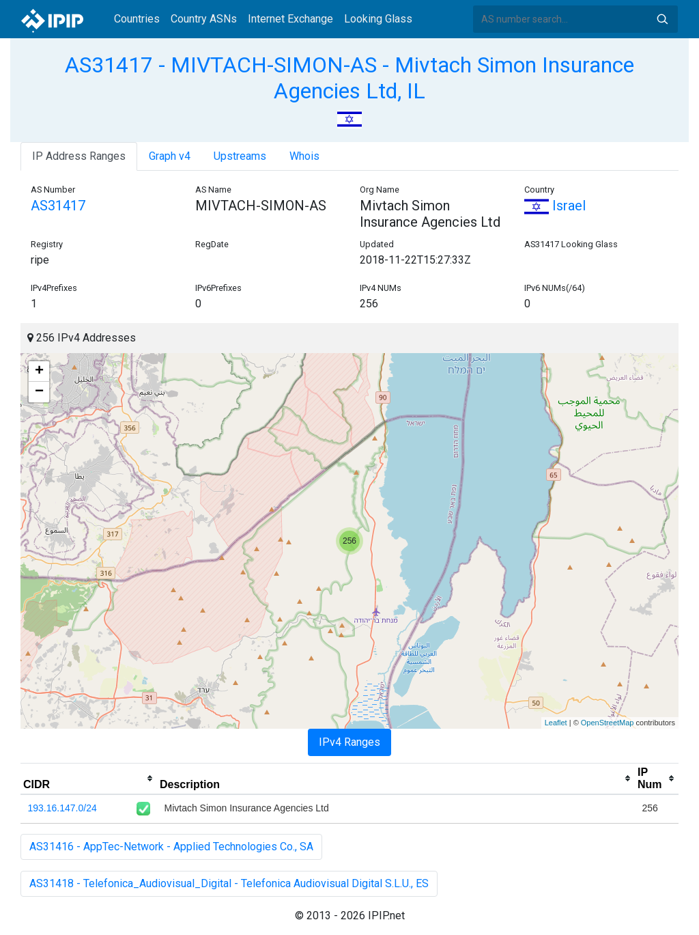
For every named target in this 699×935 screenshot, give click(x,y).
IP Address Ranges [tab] (79, 156)
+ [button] (39, 371)
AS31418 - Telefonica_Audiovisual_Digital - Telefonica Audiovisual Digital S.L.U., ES (229, 883)
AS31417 (58, 205)
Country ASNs (204, 18)
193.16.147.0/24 (62, 808)
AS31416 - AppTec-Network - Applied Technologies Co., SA (171, 846)
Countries (137, 18)
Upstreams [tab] (240, 156)
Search (662, 19)
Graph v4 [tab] (169, 156)
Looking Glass (378, 18)
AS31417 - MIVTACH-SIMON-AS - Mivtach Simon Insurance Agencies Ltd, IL (349, 78)
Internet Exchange (290, 18)
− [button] (39, 392)
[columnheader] (88, 778)
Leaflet (556, 722)
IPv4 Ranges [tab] (349, 742)
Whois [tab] (304, 156)
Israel (555, 205)
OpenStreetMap (607, 722)
